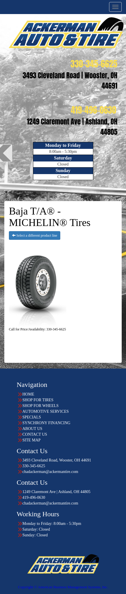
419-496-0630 (33, 497)
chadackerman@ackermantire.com (50, 472)
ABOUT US (32, 428)
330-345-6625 (33, 466)
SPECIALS (31, 417)
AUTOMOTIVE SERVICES (45, 411)
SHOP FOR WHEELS (40, 406)
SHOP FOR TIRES (37, 400)
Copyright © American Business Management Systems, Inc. (63, 587)
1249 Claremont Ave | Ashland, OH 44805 (56, 492)
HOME (28, 394)
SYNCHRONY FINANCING (46, 423)
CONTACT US (34, 434)
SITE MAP (31, 440)
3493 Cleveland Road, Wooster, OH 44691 (56, 460)
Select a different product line (34, 235)
